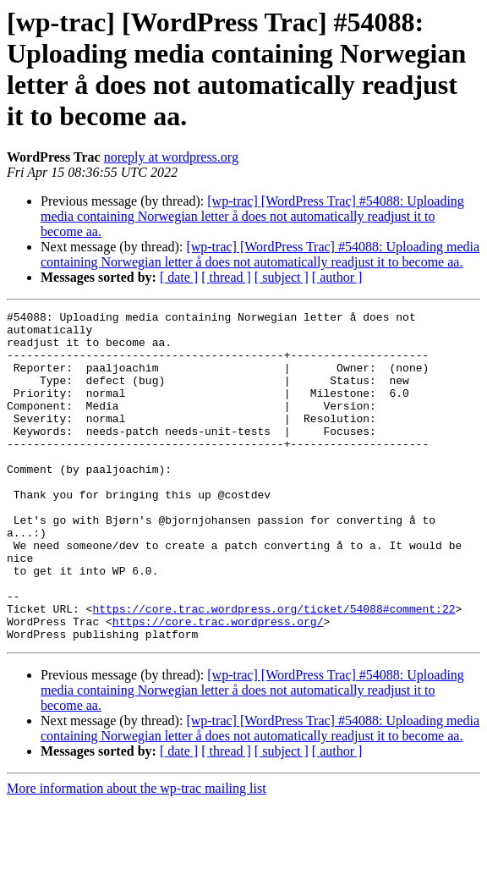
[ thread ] (226, 277)
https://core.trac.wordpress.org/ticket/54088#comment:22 (273, 669)
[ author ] (337, 277)
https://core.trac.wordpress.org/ (218, 684)
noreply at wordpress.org (171, 157)
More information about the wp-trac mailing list (136, 854)
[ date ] (179, 277)
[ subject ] (281, 277)
